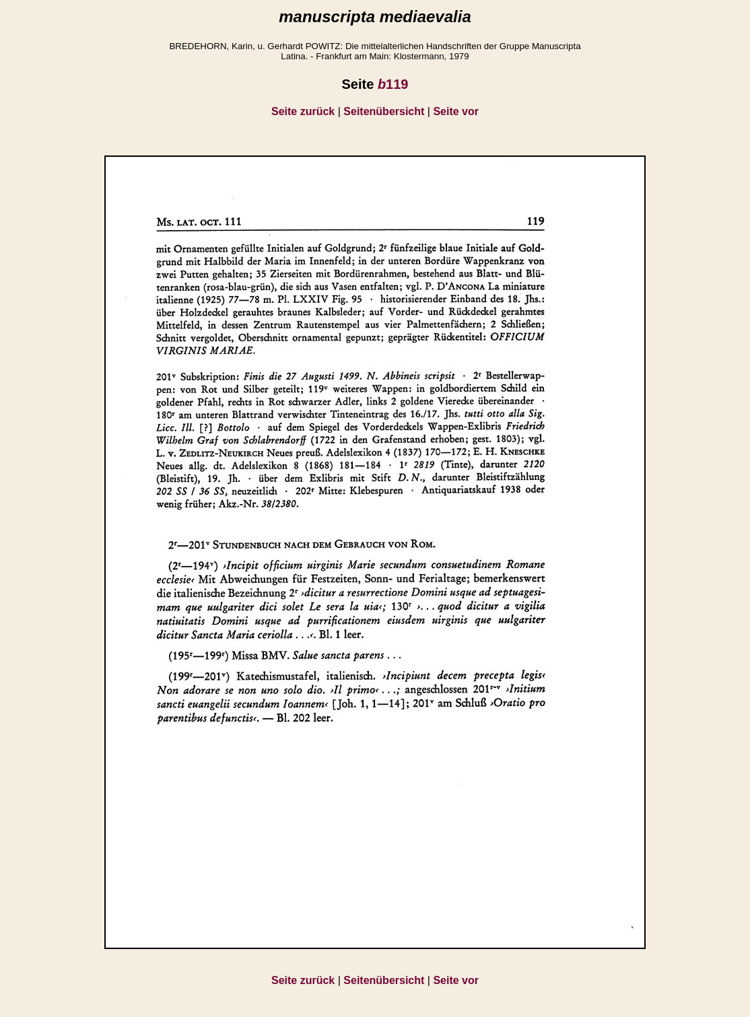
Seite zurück (303, 111)
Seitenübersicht (383, 111)
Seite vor (456, 111)
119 (393, 84)
